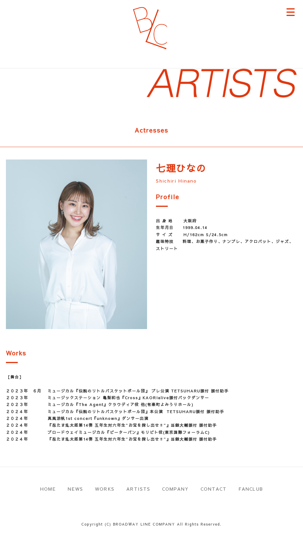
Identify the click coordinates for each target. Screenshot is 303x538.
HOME (48, 489)
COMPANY (175, 489)
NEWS (75, 489)
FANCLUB (250, 489)
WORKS (105, 489)
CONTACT (214, 489)
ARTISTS (138, 489)
